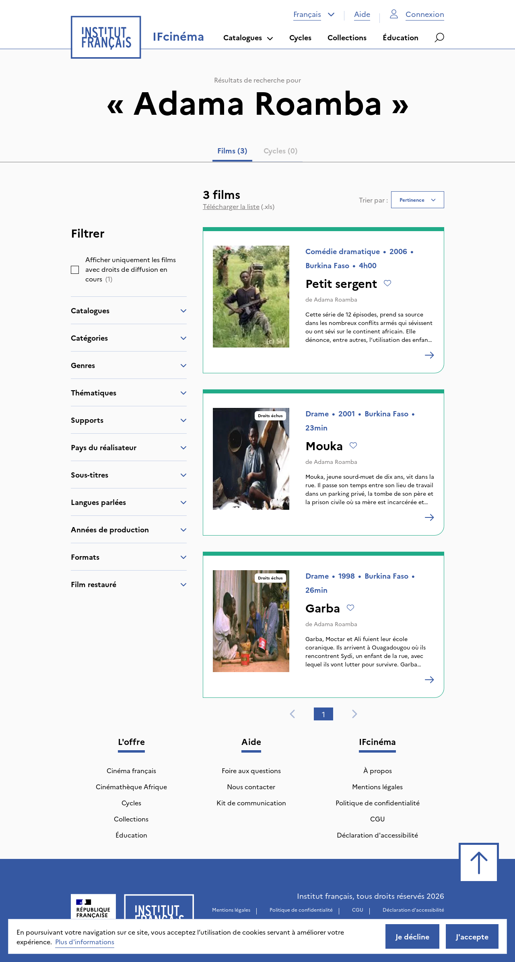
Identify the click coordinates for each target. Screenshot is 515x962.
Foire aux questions (251, 770)
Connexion (416, 14)
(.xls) (238, 206)
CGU (377, 818)
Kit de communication (251, 802)
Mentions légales (377, 786)
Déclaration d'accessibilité (377, 834)
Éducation (400, 37)
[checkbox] (75, 270)
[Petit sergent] (429, 355)
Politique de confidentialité (378, 802)
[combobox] (314, 14)
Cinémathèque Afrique (131, 786)
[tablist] (257, 152)
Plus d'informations (84, 941)
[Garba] (429, 680)
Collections (347, 37)
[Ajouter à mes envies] (387, 283)
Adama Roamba (335, 299)
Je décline (412, 936)
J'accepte (472, 936)
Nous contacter (251, 786)
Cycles (300, 37)
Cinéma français (131, 770)
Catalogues (248, 37)
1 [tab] (323, 714)
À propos (377, 770)
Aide (362, 14)
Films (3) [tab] (232, 150)
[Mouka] (429, 517)
